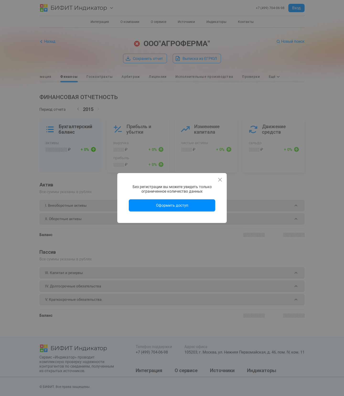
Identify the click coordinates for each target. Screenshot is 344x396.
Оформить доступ (172, 205)
